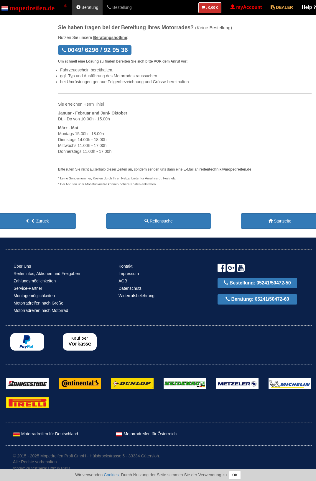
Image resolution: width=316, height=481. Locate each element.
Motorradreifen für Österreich (146, 433)
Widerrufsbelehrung (136, 295)
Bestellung (119, 7)
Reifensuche (158, 221)
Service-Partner (28, 288)
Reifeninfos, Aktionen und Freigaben (47, 273)
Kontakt (125, 266)
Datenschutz (130, 288)
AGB (123, 281)
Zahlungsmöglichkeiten (35, 281)
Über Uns (22, 266)
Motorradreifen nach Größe (38, 303)
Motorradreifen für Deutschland (45, 433)
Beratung (87, 7)
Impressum (129, 273)
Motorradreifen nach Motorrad (41, 310)
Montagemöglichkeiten (34, 295)
